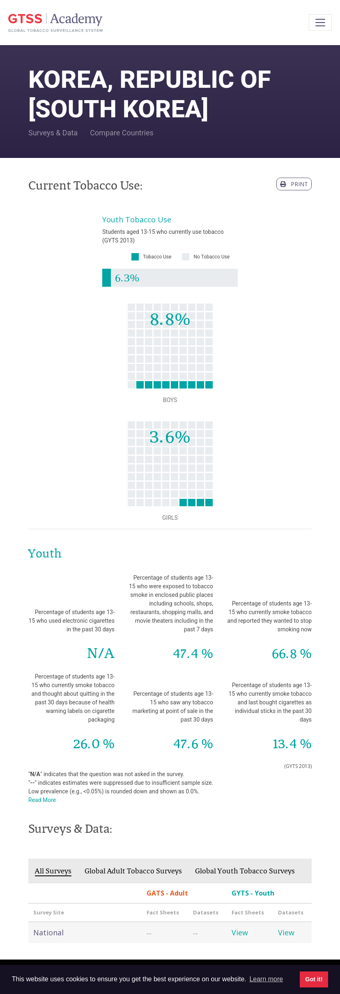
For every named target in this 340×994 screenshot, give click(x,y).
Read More (42, 800)
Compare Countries (122, 132)
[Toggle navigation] (320, 22)
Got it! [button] (313, 979)
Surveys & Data (53, 132)
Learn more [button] (266, 979)
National (48, 932)
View (240, 932)
